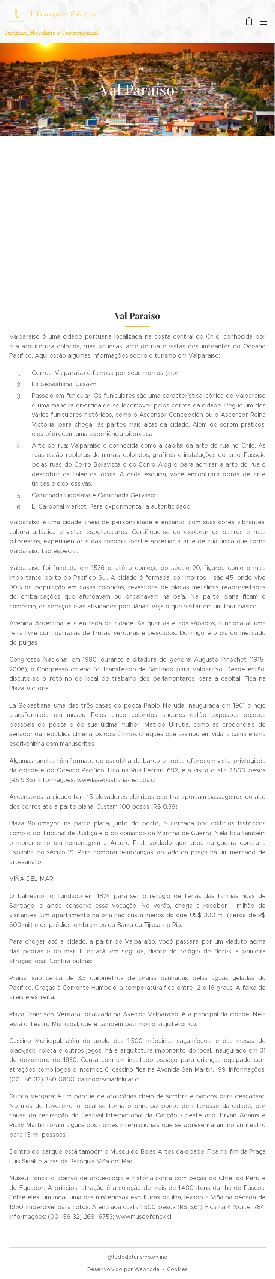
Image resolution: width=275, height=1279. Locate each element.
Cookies (177, 1269)
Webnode (147, 1269)
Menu (263, 21)
